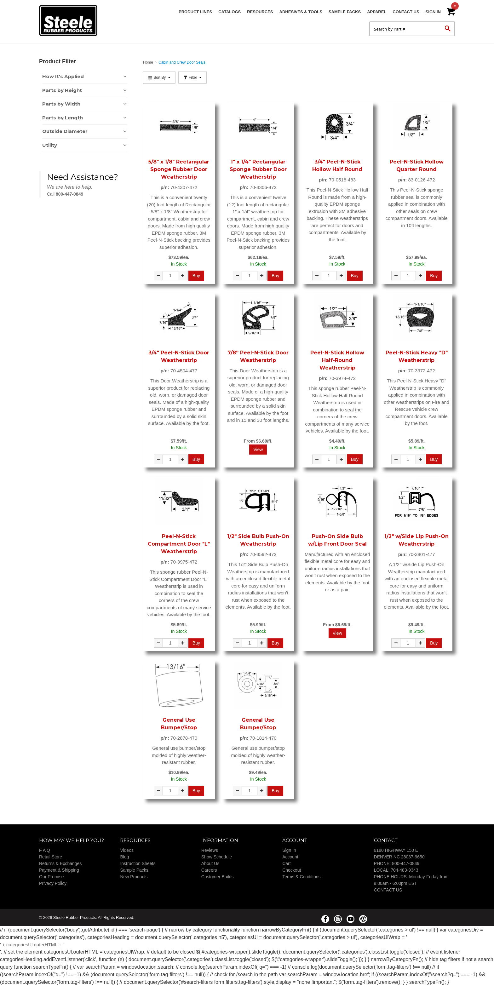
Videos (127, 850)
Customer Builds (217, 876)
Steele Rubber (70, 20)
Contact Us (406, 11)
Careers (209, 870)
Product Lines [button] (195, 11)
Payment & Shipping (59, 870)
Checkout (291, 870)
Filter (192, 77)
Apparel (376, 11)
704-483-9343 (404, 870)
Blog (124, 856)
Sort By (159, 77)
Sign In (433, 11)
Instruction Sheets (137, 863)
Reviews (209, 850)
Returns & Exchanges (60, 863)
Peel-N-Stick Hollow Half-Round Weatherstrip (337, 360)
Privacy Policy (52, 883)
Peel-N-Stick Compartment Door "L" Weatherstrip (179, 543)
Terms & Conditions (301, 876)
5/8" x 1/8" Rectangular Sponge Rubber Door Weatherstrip (178, 169)
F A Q (44, 850)
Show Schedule (216, 856)
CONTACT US (388, 889)
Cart (286, 863)
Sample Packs (345, 11)
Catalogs (229, 11)
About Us (210, 863)
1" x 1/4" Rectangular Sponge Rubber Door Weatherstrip (258, 169)
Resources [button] (260, 11)
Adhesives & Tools (300, 11)
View (258, 449)
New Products (133, 876)
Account (290, 856)
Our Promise (51, 876)
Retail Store (50, 856)
